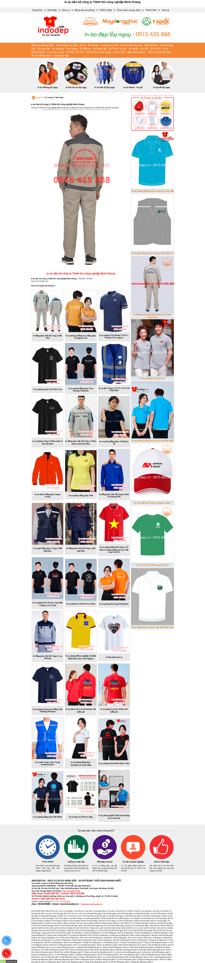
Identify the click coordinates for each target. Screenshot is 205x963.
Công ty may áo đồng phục (57, 935)
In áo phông (67, 911)
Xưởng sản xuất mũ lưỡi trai (77, 928)
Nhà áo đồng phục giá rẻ (151, 955)
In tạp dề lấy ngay (161, 87)
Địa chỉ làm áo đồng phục (82, 940)
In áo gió (110, 911)
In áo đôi (128, 911)
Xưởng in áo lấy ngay (141, 921)
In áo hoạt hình (88, 916)
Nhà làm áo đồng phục (122, 940)
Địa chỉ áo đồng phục (143, 933)
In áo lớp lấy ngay (109, 913)
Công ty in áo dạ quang (71, 921)
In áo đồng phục (100, 911)
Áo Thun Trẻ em (117, 48)
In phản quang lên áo (108, 918)
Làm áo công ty (82, 923)
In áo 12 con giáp (60, 918)
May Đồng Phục (136, 52)
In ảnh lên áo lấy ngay (76, 87)
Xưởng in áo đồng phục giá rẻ (131, 943)
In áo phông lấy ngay (141, 913)
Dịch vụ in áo (46, 913)
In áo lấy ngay (64, 902)
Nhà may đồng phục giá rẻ (65, 959)
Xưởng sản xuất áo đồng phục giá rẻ (156, 952)
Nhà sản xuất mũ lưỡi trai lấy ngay (52, 930)
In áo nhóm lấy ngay (124, 913)
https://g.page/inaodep (71, 891)
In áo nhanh (47, 862)
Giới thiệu (52, 10)
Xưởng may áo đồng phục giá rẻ (89, 947)
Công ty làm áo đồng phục (41, 940)
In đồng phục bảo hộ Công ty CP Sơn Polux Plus (152, 315)
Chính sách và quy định (129, 10)
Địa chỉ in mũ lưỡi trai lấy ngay (112, 926)
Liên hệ (165, 10)
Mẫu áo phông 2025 (42, 45)
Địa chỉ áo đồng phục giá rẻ (108, 955)
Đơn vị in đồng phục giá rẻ (51, 962)
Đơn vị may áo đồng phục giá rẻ (155, 945)
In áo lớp (156, 911)
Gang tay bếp (61, 55)
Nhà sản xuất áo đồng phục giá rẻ (152, 950)
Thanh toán (151, 10)
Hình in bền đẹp (161, 862)
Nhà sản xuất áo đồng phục (162, 935)
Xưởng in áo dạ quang (52, 921)
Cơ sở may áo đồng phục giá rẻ (63, 947)
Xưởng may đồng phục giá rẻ (42, 959)
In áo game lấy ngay (114, 916)
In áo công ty (57, 923)
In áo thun (88, 911)
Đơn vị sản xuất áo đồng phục (91, 938)
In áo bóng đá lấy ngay (92, 913)
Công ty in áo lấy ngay (106, 921)
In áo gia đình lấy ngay (47, 916)
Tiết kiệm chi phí (104, 862)
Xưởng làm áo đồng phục (162, 938)
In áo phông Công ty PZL (152, 378)
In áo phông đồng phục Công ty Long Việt (152, 191)
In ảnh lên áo (79, 911)
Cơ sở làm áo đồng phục (62, 940)
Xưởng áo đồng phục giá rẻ (85, 955)
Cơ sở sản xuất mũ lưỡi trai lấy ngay (109, 930)
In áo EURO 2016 (38, 911)
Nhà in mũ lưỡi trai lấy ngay (89, 926)
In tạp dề (136, 911)
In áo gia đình (146, 911)
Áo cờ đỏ (155, 48)
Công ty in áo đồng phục (158, 940)
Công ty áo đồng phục (92, 933)
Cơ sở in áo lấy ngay (124, 921)
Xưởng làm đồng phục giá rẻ (142, 962)
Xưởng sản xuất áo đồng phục (115, 938)
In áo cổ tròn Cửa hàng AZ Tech (153, 565)
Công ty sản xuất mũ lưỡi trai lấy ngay (56, 933)
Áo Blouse (85, 48)
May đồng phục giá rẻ (69, 957)
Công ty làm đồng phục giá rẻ (96, 962)
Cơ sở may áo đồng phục (78, 935)
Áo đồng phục (77, 933)
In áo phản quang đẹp (90, 918)
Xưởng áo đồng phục (161, 933)
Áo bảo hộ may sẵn (131, 45)
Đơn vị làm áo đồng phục (102, 940)
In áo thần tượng (75, 918)
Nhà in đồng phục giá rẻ (85, 959)
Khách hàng (106, 10)
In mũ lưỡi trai (124, 923)
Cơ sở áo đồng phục (109, 933)
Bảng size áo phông (85, 10)
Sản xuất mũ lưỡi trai (158, 926)
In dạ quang (134, 918)
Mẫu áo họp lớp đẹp (159, 52)
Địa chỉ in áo (69, 913)
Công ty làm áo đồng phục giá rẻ (141, 947)
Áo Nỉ (82, 45)
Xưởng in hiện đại (76, 862)
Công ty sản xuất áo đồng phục (43, 938)
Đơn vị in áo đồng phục (73, 943)
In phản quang (122, 918)
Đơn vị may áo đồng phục (140, 935)
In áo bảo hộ (119, 911)
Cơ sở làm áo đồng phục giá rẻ (52, 950)
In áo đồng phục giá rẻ (110, 943)
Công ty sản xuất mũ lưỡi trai (100, 928)
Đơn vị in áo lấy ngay (159, 921)
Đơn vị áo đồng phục (126, 933)
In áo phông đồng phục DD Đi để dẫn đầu (152, 441)
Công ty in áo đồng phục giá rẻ (155, 943)
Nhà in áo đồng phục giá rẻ (107, 945)
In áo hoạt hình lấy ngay (151, 916)
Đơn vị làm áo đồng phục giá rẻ (78, 950)
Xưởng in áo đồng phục (92, 943)
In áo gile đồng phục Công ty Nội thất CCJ (152, 253)
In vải (79, 916)
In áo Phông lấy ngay (48, 87)
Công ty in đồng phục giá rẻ (148, 959)
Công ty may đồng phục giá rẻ (90, 957)
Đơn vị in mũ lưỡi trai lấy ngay (66, 926)
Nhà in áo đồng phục (139, 940)
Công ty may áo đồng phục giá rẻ (115, 947)
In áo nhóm (164, 911)
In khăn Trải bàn (75, 52)
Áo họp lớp (43, 48)
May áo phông (94, 923)
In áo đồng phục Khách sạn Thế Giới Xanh (152, 627)
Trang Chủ (37, 10)
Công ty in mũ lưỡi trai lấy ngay (137, 926)
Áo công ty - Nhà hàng (64, 48)
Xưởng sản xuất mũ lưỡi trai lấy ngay (80, 930)
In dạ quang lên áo (147, 918)
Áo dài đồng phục (41, 55)
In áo (38, 97)
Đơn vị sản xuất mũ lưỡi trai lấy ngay (138, 930)
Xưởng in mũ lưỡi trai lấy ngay (160, 923)
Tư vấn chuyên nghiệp (133, 862)
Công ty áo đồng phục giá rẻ (42, 955)
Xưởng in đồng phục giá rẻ (106, 959)
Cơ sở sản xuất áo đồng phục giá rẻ (127, 952)
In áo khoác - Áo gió (133, 87)
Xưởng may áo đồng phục (120, 935)
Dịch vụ (66, 10)
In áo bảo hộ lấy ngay (105, 87)
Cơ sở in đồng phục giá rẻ (127, 959)
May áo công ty (69, 923)
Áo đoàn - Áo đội (138, 48)
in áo (56, 902)
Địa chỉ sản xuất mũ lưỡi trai (123, 928)
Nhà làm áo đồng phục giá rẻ (127, 950)
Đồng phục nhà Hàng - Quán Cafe (105, 52)
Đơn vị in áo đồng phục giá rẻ (84, 945)
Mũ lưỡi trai (151, 45)
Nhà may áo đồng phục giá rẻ (130, 945)
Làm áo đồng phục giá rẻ (50, 957)
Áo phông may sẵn (66, 45)
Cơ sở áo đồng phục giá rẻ (64, 955)
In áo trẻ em (71, 916)
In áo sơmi (79, 913)
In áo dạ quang (55, 52)
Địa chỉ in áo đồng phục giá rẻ (61, 945)
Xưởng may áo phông (109, 923)
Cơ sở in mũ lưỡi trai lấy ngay (42, 926)
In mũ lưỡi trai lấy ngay (139, 923)
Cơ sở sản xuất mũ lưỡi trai (145, 928)
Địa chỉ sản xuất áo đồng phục (139, 938)
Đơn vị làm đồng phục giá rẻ (73, 962)
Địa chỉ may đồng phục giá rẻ (137, 957)
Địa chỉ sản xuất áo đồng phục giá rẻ (69, 952)
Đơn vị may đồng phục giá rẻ (160, 957)
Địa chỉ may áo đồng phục (99, 935)
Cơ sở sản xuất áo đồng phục (67, 938)
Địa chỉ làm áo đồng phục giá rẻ (103, 950)
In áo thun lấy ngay (158, 913)
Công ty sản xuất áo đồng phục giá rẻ (98, 952)
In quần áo (61, 916)
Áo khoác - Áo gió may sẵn (103, 45)
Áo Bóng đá (99, 48)
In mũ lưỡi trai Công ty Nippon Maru (152, 503)
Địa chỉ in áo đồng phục (54, 943)
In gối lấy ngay (100, 916)
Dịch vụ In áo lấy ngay (44, 918)
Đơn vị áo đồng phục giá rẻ (130, 955)
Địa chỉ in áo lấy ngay (89, 921)
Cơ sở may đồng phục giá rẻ (114, 957)
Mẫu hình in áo (51, 911)
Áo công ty (47, 923)
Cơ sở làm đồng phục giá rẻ (119, 962)
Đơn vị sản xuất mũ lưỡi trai (55, 928)
